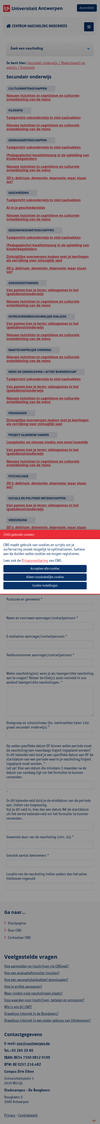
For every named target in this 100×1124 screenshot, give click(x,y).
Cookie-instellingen (45, 585)
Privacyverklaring (35, 560)
